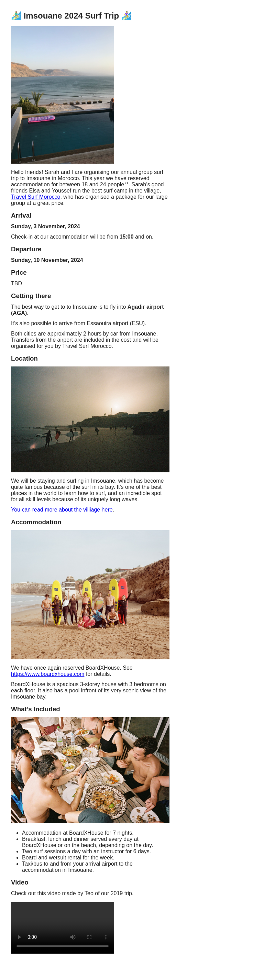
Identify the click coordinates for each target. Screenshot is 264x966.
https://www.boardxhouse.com (47, 674)
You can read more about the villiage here (62, 510)
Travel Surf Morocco (35, 197)
